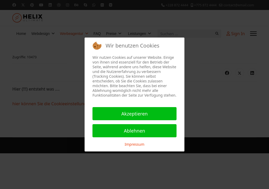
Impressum (134, 144)
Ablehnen (134, 131)
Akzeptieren (134, 114)
